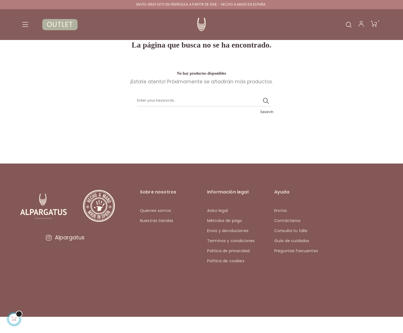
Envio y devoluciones (228, 247)
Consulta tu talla (290, 247)
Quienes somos (155, 227)
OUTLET (60, 24)
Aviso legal (217, 227)
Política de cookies (225, 277)
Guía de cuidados (291, 257)
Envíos (280, 227)
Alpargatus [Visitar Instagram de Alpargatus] (65, 253)
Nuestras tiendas (156, 237)
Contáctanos (287, 237)
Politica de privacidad (228, 267)
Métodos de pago (224, 237)
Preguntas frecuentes (296, 267)
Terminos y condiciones (231, 257)
